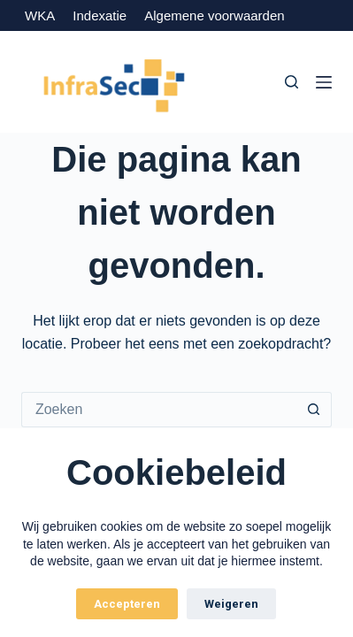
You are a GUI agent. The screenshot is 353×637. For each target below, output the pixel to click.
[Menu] (324, 82)
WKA (39, 15)
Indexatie (100, 15)
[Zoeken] (291, 81)
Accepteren (127, 603)
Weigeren (231, 603)
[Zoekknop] (314, 409)
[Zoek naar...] (158, 409)
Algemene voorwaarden (214, 15)
